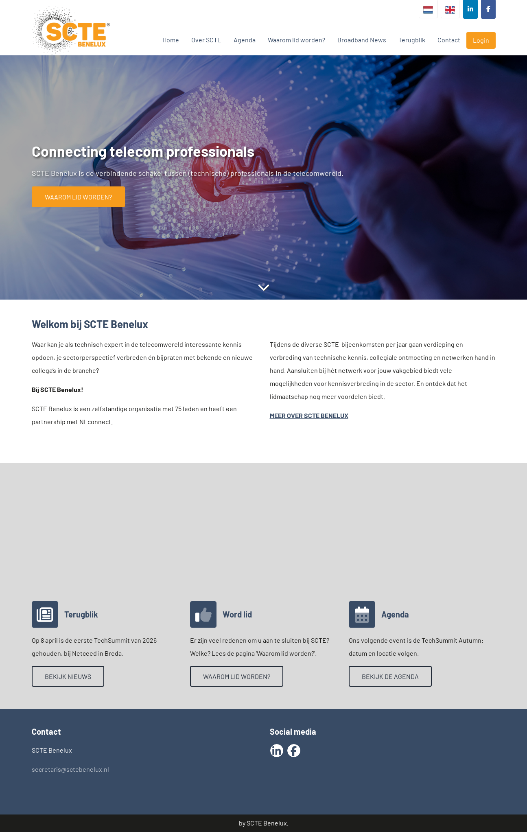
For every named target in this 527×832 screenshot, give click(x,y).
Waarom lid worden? (296, 40)
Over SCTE (206, 40)
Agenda (245, 40)
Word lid (237, 614)
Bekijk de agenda (390, 676)
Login (481, 40)
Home (170, 40)
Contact (448, 40)
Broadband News (361, 40)
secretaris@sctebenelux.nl (70, 769)
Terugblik (411, 40)
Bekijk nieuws (68, 676)
